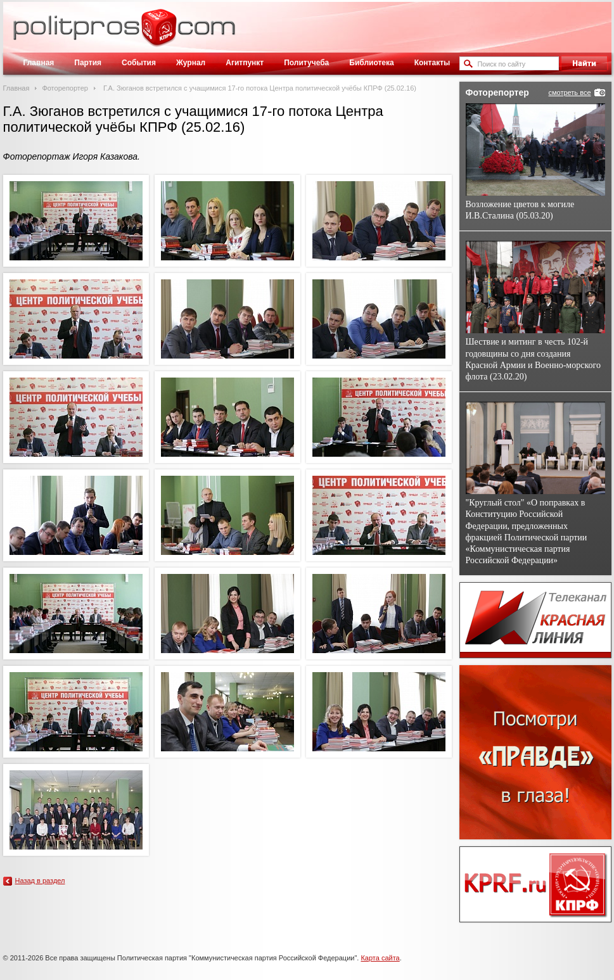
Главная (38, 62)
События (139, 62)
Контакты (432, 62)
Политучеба (306, 62)
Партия (87, 62)
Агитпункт (245, 62)
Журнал (190, 62)
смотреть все (569, 92)
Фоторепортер (65, 88)
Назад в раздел (40, 880)
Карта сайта (380, 958)
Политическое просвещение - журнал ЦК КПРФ (158, 34)
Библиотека (371, 62)
